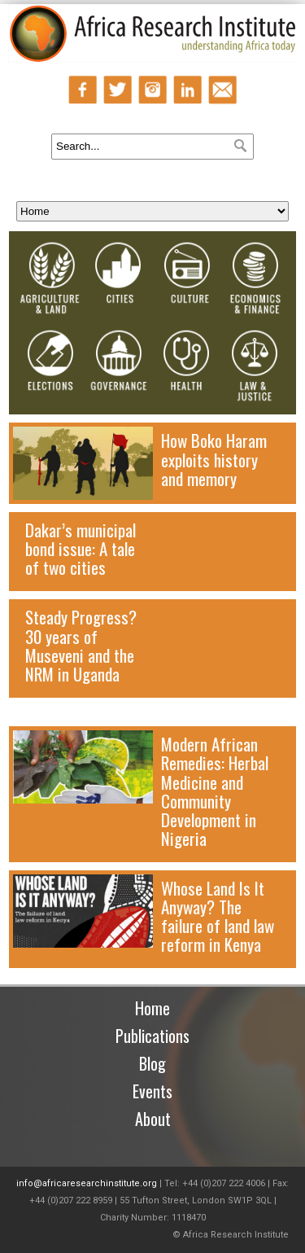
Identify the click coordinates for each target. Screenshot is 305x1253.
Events (152, 1091)
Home (152, 1008)
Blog (152, 1063)
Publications (152, 1035)
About (153, 1118)
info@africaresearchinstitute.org (86, 1183)
